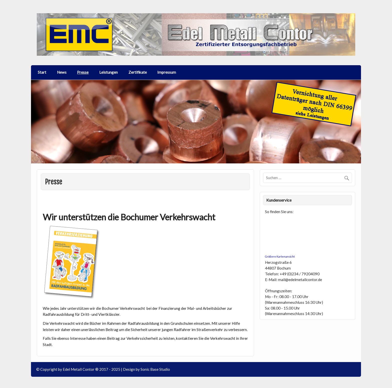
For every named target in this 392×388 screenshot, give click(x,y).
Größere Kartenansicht (280, 256)
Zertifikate (137, 72)
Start (42, 72)
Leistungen (108, 72)
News (61, 72)
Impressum (166, 72)
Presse (82, 72)
